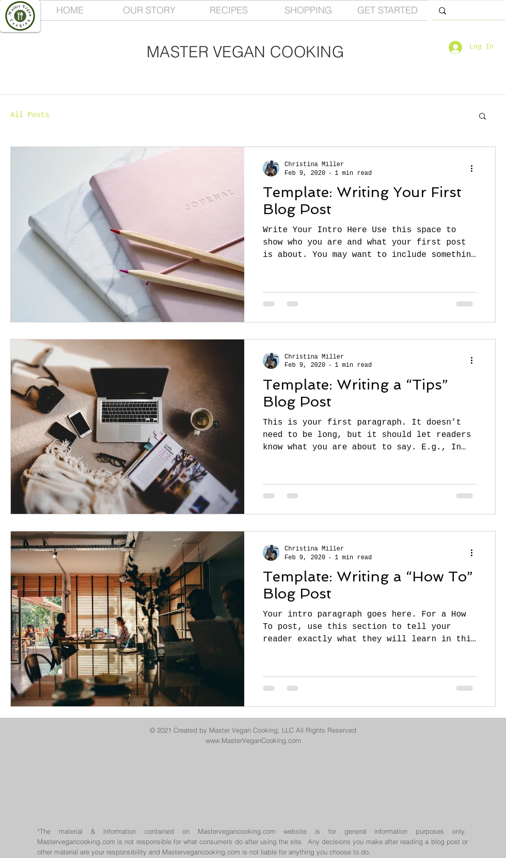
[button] (482, 116)
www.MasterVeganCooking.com (253, 740)
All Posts (30, 115)
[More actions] (475, 168)
